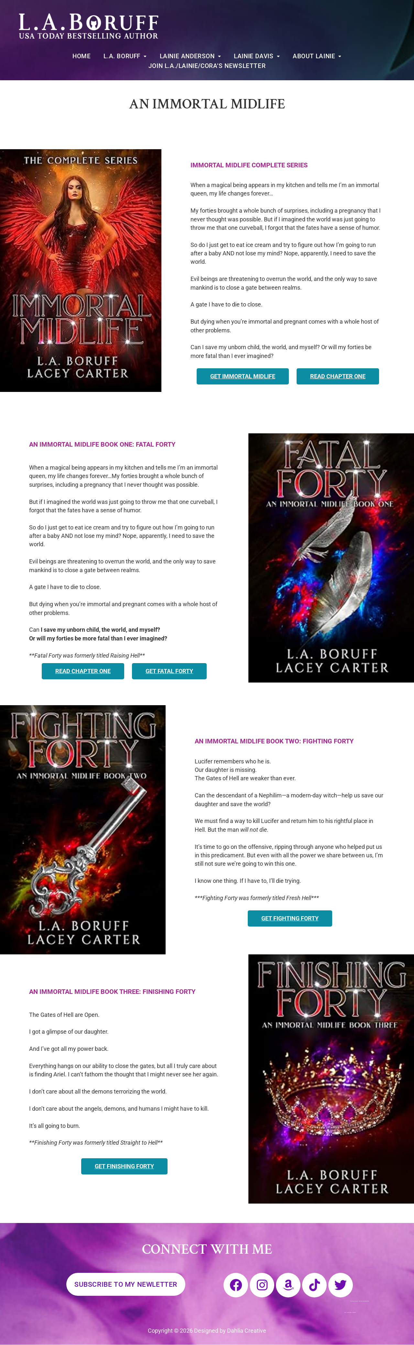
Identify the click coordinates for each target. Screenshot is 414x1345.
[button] (125, 56)
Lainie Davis (257, 56)
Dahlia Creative (246, 1331)
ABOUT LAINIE (317, 56)
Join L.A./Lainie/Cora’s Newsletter (207, 66)
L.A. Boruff (125, 56)
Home (81, 56)
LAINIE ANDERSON (190, 56)
